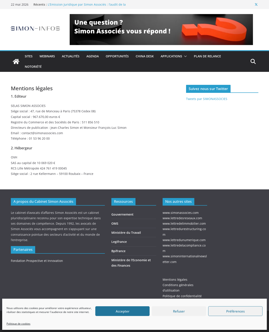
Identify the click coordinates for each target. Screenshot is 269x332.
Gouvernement (122, 214)
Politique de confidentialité (182, 296)
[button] (184, 56)
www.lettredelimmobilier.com (184, 223)
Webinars (47, 56)
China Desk (145, 56)
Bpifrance (118, 251)
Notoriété (33, 66)
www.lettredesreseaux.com (182, 218)
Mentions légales (175, 279)
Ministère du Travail (126, 232)
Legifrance (119, 242)
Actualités (70, 56)
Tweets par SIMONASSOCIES (206, 99)
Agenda (92, 56)
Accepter (122, 311)
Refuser (179, 311)
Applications (171, 56)
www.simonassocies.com (181, 213)
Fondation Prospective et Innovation (37, 261)
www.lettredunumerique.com (184, 240)
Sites (29, 56)
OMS (114, 223)
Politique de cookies (18, 324)
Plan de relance (207, 56)
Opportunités (117, 56)
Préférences (235, 311)
